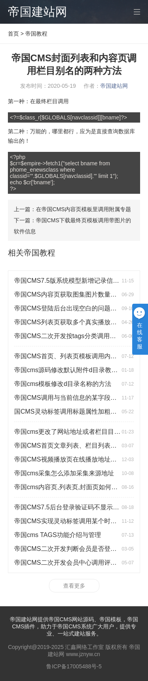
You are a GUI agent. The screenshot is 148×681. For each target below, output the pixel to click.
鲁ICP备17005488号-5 (73, 666)
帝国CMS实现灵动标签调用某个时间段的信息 (78, 521)
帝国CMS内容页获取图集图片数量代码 (68, 294)
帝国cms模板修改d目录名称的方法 (62, 383)
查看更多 (74, 586)
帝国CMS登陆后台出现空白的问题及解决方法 (78, 308)
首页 (13, 33)
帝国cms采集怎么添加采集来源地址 (64, 473)
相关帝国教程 (31, 252)
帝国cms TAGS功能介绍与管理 (57, 535)
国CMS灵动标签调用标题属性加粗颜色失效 (75, 411)
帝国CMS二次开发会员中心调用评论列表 (71, 562)
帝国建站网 (37, 11)
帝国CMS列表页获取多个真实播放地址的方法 (78, 322)
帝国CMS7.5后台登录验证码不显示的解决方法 (79, 507)
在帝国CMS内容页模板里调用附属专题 (83, 209)
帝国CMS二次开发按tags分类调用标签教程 (74, 336)
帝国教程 (36, 33)
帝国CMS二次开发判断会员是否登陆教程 (71, 548)
